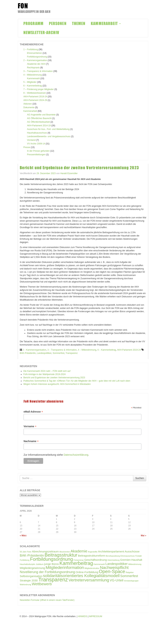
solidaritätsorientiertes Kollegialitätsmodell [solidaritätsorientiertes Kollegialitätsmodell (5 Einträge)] (81, 575)
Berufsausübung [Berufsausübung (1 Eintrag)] (113, 556)
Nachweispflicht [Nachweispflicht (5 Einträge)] (114, 567)
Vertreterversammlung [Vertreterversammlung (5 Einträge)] (89, 580)
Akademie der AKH (36, 64)
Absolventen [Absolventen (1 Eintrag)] (64, 552)
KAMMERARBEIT (106, 23)
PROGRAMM (33, 23)
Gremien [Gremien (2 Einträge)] (125, 559)
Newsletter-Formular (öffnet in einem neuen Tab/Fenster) (47, 600)
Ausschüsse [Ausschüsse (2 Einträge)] (132, 551)
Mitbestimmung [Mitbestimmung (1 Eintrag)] (134, 564)
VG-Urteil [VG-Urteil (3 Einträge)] (116, 580)
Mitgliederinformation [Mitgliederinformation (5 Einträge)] (65, 567)
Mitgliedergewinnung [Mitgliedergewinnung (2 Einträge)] (32, 567)
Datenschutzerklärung (76, 454)
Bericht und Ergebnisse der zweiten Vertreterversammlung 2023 (79, 167)
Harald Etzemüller (69, 173)
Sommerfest (58, 353)
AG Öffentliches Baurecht (39, 118)
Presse (26, 147)
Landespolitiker (44, 353)
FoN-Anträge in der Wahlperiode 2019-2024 (44, 374)
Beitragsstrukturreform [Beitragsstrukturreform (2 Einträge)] (91, 555)
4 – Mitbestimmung (32, 75)
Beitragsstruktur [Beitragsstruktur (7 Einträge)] (61, 554)
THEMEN (79, 23)
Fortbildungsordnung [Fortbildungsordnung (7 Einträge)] (51, 559)
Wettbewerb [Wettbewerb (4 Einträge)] (42, 584)
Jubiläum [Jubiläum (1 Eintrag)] (40, 564)
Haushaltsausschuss (37, 133)
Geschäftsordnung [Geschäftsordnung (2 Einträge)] (95, 559)
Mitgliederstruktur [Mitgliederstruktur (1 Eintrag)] (91, 568)
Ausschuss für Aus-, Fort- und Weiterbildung (48, 129)
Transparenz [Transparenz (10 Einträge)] (53, 579)
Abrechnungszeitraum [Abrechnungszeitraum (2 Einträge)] (45, 551)
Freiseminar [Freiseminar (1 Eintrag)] (79, 560)
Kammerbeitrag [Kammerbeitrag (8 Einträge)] (76, 563)
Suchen (139, 478)
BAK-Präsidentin (28, 353)
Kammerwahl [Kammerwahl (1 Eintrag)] (99, 564)
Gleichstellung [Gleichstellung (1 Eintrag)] (113, 560)
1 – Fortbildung (30, 49)
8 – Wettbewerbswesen (34, 93)
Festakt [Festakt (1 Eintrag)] (138, 556)
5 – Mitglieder (29, 82)
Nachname (31, 441)
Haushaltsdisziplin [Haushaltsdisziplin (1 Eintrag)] (27, 564)
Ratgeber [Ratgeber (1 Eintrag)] (130, 572)
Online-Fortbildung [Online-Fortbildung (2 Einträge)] (87, 572)
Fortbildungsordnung (37, 56)
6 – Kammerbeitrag (32, 85)
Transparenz (72, 353)
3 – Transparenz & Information (38, 71)
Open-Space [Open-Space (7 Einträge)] (112, 571)
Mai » (143, 535)
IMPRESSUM (95, 616)
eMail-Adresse (33, 411)
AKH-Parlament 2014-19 (39, 125)
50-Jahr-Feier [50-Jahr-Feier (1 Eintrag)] (25, 552)
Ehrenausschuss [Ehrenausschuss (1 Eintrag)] (128, 556)
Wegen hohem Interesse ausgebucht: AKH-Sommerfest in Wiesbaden (57, 384)
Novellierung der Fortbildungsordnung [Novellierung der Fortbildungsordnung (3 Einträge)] (47, 572)
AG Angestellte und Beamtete (41, 114)
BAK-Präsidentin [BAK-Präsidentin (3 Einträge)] (32, 555)
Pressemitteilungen (36, 154)
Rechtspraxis (33, 67)
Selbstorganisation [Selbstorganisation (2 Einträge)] (31, 576)
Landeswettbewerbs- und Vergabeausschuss (48, 136)
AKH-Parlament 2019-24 (35, 96)
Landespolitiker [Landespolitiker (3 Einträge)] (116, 564)
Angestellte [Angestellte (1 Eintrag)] (92, 552)
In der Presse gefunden (38, 151)
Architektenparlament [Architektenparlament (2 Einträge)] (111, 551)
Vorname (30, 426)
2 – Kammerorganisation (35, 60)
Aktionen (27, 104)
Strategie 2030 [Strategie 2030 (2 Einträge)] (29, 580)
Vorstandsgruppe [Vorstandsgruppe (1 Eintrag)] (131, 581)
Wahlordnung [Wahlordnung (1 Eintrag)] (25, 584)
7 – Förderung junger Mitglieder (38, 89)
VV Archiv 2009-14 (36, 143)
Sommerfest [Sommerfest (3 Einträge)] (129, 576)
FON (23, 6)
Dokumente (28, 107)
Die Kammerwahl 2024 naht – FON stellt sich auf (46, 371)
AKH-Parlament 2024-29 (35, 100)
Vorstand (31, 140)
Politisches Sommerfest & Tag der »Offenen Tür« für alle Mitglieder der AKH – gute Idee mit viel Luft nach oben (76, 381)
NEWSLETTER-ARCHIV (41, 32)
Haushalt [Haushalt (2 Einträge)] (136, 559)
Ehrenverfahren (34, 53)
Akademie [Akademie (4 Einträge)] (78, 551)
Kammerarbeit (30, 111)
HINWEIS (82, 616)
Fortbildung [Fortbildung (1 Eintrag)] (24, 560)
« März (23, 535)
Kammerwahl (33, 78)
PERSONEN (58, 23)
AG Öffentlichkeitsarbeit (38, 122)
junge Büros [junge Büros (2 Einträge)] (51, 563)
